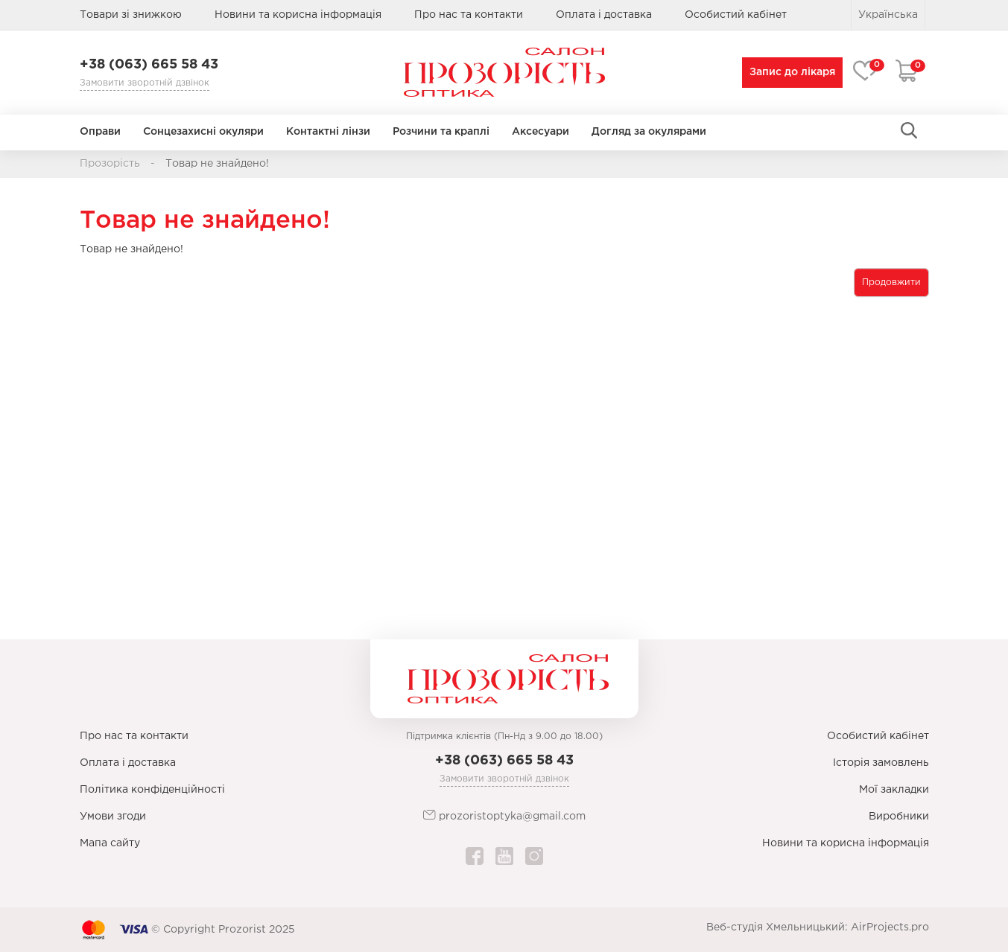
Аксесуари (540, 131)
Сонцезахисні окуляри (203, 131)
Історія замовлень (881, 762)
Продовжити (891, 282)
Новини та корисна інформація (298, 14)
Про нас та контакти (468, 14)
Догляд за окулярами (649, 131)
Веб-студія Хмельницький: (777, 927)
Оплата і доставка (604, 14)
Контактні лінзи (328, 131)
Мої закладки (894, 789)
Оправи (100, 131)
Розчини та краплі (441, 131)
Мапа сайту (110, 843)
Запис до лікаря (789, 72)
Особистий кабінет (878, 736)
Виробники (899, 816)
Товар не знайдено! (217, 163)
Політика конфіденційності (152, 789)
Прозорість (110, 163)
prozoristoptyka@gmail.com (504, 815)
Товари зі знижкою (131, 14)
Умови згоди (113, 816)
